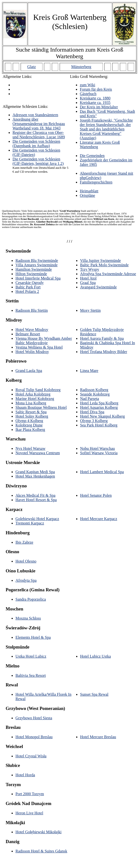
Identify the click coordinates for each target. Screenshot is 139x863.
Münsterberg (81, 67)
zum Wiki (87, 85)
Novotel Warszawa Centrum (37, 453)
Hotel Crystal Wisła (30, 756)
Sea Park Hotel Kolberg (98, 425)
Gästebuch (88, 94)
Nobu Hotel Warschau (97, 448)
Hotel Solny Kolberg (31, 416)
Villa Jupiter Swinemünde (100, 260)
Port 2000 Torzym (29, 794)
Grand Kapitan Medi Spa (35, 472)
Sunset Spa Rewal (94, 694)
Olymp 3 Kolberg (94, 421)
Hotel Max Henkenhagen (35, 476)
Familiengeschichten (96, 182)
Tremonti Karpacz (29, 523)
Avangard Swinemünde (98, 287)
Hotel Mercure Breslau (98, 737)
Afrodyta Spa (26, 580)
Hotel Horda (25, 775)
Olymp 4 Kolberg (29, 421)
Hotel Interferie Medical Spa (37, 278)
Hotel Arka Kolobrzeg (32, 394)
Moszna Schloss (28, 618)
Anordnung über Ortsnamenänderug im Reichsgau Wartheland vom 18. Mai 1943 (39, 123)
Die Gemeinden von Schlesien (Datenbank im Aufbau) (36, 143)
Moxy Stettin (90, 310)
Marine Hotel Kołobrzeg (34, 398)
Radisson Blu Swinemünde (36, 260)
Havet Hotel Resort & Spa (36, 500)
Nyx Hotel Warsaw (30, 448)
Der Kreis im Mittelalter (99, 107)
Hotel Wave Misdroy (31, 329)
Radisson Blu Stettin (31, 310)
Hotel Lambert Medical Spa (102, 472)
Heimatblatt (89, 191)
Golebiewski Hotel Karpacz (37, 519)
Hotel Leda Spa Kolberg (99, 403)
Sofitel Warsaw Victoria (99, 453)
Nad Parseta (89, 398)
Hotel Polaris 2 (27, 291)
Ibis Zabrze (24, 542)
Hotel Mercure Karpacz (98, 519)
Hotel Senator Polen (96, 495)
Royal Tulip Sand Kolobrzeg (38, 390)
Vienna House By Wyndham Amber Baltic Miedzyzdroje (43, 340)
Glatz (31, 67)
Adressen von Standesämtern (35, 115)
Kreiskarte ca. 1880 (95, 98)
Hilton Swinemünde (31, 274)
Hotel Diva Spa (92, 412)
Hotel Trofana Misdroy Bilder (103, 352)
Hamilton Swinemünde (33, 269)
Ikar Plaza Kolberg (30, 429)
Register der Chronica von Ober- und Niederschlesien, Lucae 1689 (39, 134)
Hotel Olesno (25, 561)
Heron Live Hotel (29, 813)
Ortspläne (87, 195)
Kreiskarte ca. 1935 (95, 102)
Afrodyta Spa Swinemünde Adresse (108, 274)
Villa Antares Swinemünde (36, 265)
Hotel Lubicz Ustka (95, 656)
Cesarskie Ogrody (29, 283)
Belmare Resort (27, 334)
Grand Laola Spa (28, 370)
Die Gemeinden (92, 156)
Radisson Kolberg (94, 390)
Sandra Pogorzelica (30, 599)
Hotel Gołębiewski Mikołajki (38, 832)
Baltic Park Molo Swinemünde (104, 265)
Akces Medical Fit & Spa (35, 495)
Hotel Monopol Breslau (34, 737)
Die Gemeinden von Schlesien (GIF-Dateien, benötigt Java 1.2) (38, 161)
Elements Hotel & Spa (33, 637)
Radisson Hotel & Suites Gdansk (41, 851)
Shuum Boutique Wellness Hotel (41, 407)
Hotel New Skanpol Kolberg (102, 416)
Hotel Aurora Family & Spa (102, 338)
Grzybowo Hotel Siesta (33, 718)
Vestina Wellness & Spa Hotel (39, 347)
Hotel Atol (88, 278)
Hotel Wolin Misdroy (32, 352)
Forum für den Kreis (96, 89)
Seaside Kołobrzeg (95, 394)
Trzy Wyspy (89, 269)
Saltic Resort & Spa (31, 412)
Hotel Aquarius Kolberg (99, 407)
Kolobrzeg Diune (29, 425)
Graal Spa (88, 283)
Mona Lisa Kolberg (30, 403)
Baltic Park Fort (28, 287)
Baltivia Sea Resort (30, 675)
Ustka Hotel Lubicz (30, 656)
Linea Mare (89, 370)
